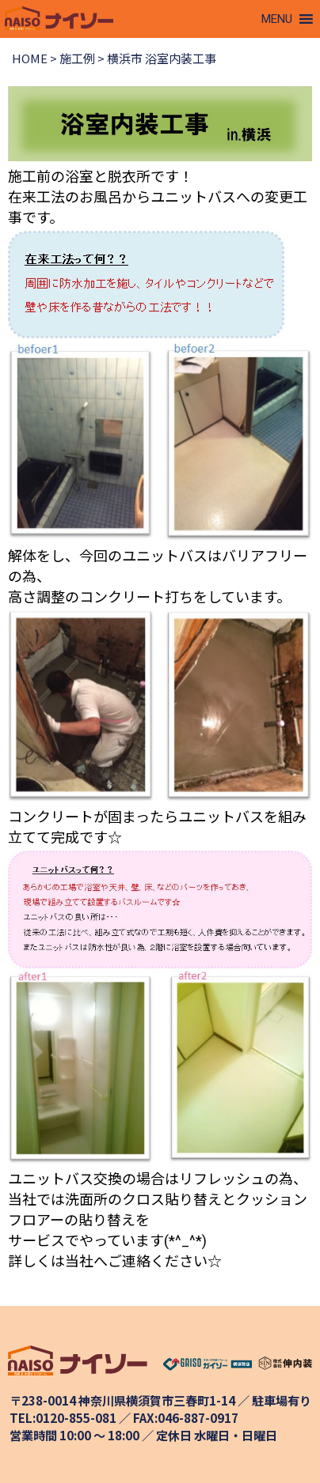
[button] (276, 19)
